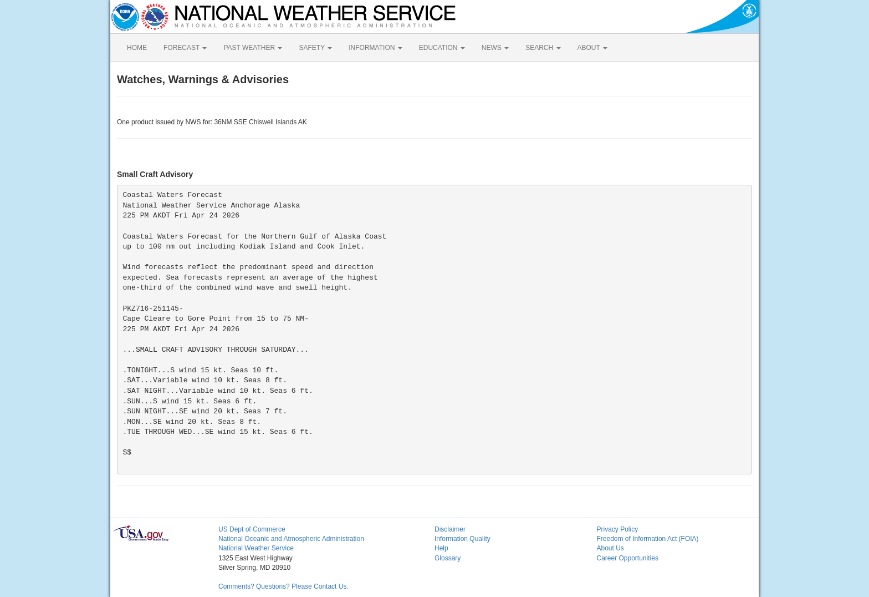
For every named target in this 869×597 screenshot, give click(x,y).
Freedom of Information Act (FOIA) (648, 539)
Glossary (447, 558)
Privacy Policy (617, 529)
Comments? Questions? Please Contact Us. (283, 586)
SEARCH (542, 48)
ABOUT (592, 48)
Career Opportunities (627, 558)
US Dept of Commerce (251, 529)
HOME (137, 48)
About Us (610, 548)
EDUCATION (442, 48)
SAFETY (315, 48)
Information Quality (462, 539)
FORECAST (185, 48)
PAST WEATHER (252, 48)
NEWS (495, 48)
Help (441, 548)
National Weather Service (256, 548)
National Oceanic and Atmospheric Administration (291, 539)
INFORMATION (375, 48)
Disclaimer (450, 529)
